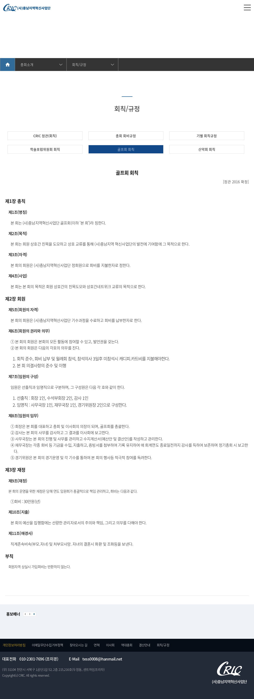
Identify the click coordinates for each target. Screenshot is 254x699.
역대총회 (126, 645)
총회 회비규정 (126, 135)
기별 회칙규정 (207, 135)
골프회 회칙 (125, 149)
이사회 (110, 645)
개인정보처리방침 (14, 645)
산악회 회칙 (206, 149)
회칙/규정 (163, 645)
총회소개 (26, 64)
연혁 (97, 645)
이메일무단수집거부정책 (47, 645)
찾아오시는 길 (79, 645)
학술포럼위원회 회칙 (45, 149)
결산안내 (144, 645)
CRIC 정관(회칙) (45, 135)
